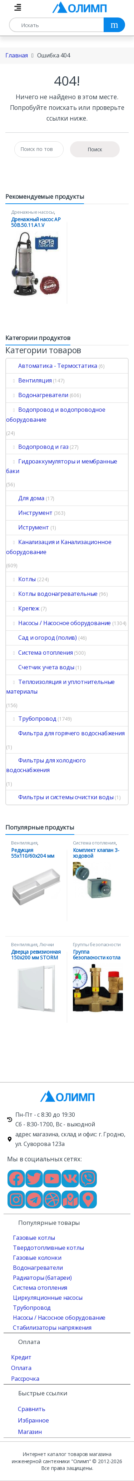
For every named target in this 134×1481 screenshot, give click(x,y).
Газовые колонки (37, 1258)
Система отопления (39, 652)
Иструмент (27, 527)
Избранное (33, 1420)
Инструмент (29, 513)
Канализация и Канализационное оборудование (58, 547)
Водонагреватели (37, 395)
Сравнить (31, 1409)
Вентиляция (29, 380)
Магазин (30, 1432)
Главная (16, 55)
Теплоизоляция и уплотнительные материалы (60, 686)
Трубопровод (31, 718)
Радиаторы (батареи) (42, 1278)
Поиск (95, 149)
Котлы (21, 579)
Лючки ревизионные (32, 946)
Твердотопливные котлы (48, 1248)
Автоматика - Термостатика (51, 366)
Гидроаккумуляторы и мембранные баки (61, 466)
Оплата (21, 1368)
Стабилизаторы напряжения (52, 1328)
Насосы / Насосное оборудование (58, 623)
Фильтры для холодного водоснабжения (46, 765)
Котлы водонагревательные (52, 594)
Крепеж (22, 608)
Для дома (25, 498)
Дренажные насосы (32, 212)
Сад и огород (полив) (41, 637)
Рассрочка (25, 1379)
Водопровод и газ (37, 447)
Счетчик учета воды (40, 667)
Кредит (21, 1357)
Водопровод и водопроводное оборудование (55, 414)
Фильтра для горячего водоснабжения (65, 733)
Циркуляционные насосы (48, 1298)
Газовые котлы (34, 1238)
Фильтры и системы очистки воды (59, 797)
